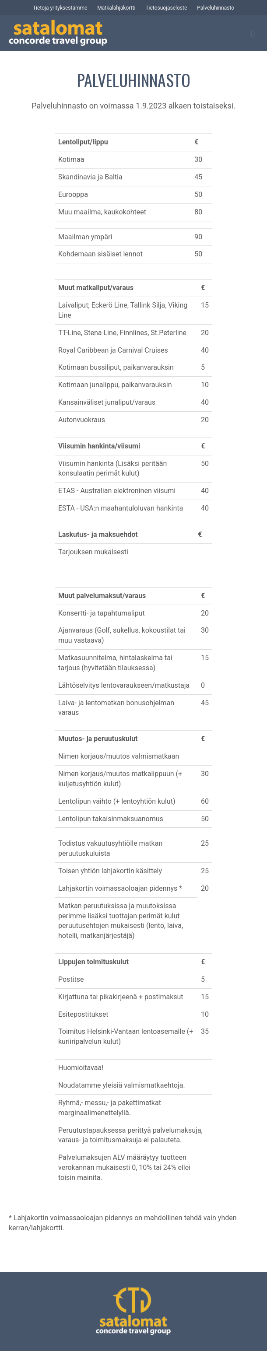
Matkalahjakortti (116, 8)
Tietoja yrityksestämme (60, 8)
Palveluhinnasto (215, 8)
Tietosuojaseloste (166, 8)
